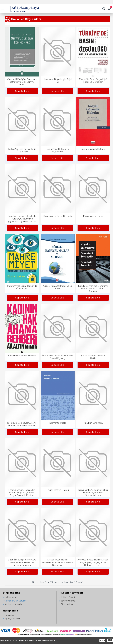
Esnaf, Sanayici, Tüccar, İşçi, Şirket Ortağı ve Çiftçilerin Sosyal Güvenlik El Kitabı (22, 493)
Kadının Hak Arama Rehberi (22, 355)
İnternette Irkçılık (57, 423)
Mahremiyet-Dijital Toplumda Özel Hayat (22, 287)
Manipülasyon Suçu (93, 216)
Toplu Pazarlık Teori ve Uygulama (57, 150)
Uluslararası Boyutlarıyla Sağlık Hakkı (58, 80)
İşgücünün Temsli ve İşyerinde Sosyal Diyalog (57, 357)
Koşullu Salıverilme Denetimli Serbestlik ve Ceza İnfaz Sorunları (93, 289)
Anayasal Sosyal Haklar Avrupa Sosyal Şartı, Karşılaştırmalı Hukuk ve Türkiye (93, 562)
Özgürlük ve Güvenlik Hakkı (57, 216)
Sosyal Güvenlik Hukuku (93, 149)
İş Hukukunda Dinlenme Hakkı (93, 357)
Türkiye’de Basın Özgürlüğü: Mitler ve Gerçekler (93, 80)
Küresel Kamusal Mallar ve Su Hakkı (58, 287)
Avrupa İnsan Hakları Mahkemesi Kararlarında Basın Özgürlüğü (57, 562)
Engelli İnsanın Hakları (57, 490)
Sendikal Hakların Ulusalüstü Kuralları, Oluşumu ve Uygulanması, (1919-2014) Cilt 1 (22, 219)
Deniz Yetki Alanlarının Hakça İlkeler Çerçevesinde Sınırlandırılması (93, 493)
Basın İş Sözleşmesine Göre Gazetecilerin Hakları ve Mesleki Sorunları (22, 562)
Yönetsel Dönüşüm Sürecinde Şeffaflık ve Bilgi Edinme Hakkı (22, 82)
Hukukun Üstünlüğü (93, 423)
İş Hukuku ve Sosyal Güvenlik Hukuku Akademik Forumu (22, 424)
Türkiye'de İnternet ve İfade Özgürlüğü (22, 150)
